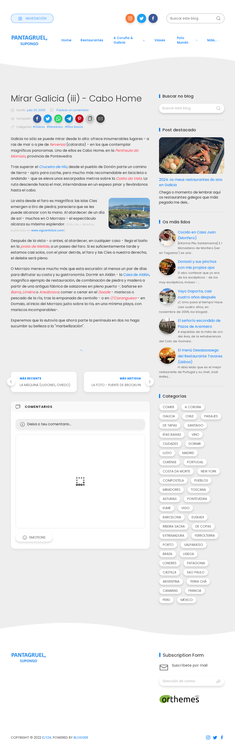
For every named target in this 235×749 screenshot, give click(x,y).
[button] (37, 119)
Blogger (81, 737)
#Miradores (55, 127)
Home (66, 40)
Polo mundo (187, 40)
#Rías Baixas (74, 127)
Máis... (213, 40)
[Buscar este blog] (195, 18)
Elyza (46, 737)
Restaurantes (92, 40)
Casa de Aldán (136, 274)
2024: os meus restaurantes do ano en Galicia (190, 182)
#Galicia (39, 127)
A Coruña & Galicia (129, 40)
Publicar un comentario (72, 110)
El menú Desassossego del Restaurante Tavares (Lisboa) (200, 356)
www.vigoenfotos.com (47, 230)
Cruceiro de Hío (53, 166)
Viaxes (161, 40)
